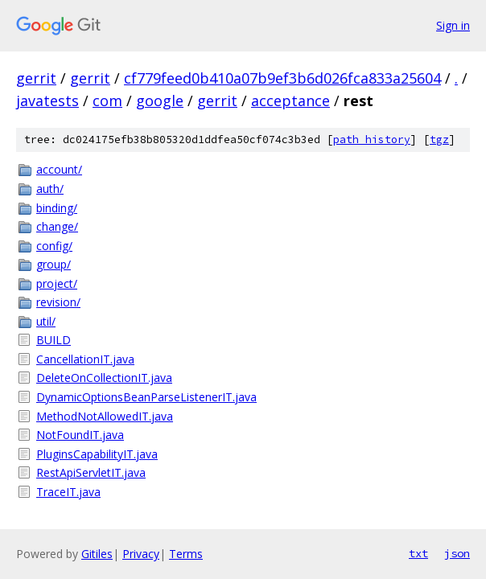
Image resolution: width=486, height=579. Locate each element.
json (457, 553)
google (159, 100)
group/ (53, 264)
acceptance (290, 100)
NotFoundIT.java (80, 434)
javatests (47, 100)
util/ (46, 321)
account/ (59, 169)
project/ (56, 283)
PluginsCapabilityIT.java (97, 454)
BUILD (53, 339)
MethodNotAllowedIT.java (104, 416)
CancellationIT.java (85, 359)
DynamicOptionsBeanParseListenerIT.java (146, 396)
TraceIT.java (68, 491)
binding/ (56, 208)
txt (418, 553)
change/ (57, 226)
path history (371, 139)
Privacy (140, 553)
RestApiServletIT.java (91, 472)
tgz (439, 139)
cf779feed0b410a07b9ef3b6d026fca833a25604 (282, 78)
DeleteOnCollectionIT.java (104, 377)
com (107, 100)
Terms (186, 553)
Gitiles (97, 553)
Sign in (453, 25)
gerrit (36, 78)
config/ (54, 245)
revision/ (58, 302)
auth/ (50, 188)
